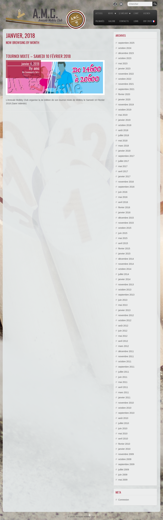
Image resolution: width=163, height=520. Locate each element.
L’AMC (136, 13)
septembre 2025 (126, 43)
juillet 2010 (123, 423)
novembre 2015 (126, 223)
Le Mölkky (123, 13)
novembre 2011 (126, 356)
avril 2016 (123, 202)
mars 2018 (123, 145)
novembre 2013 (126, 284)
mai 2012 (123, 336)
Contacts (124, 21)
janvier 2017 (124, 176)
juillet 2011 (123, 372)
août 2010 (123, 418)
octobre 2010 (124, 408)
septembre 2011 (126, 366)
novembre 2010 (126, 402)
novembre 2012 (126, 315)
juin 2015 (122, 233)
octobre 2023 (124, 58)
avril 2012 (123, 341)
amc (36, 68)
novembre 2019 (126, 104)
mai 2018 (123, 140)
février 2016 (124, 207)
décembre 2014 (126, 259)
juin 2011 (122, 377)
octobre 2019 (124, 109)
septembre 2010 (126, 413)
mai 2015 (123, 238)
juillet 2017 (123, 161)
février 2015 (124, 248)
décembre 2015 (126, 217)
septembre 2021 (126, 89)
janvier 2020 (124, 99)
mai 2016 (123, 197)
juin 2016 (122, 192)
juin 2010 (122, 428)
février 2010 (124, 444)
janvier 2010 (124, 449)
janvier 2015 (124, 253)
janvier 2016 (124, 212)
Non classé (35, 75)
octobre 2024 (124, 48)
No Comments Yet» (30, 72)
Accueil (99, 13)
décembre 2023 (126, 53)
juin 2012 (122, 330)
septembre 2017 (126, 156)
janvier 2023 (124, 68)
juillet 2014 (123, 274)
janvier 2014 (124, 279)
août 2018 (123, 130)
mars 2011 (123, 392)
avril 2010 (123, 438)
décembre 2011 (126, 351)
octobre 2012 (124, 320)
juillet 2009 (123, 469)
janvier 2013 (124, 310)
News (110, 13)
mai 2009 (123, 479)
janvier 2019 (124, 120)
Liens (136, 21)
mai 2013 (123, 305)
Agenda (146, 13)
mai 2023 (123, 63)
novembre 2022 (126, 74)
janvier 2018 (124, 150)
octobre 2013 (124, 289)
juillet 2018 (123, 135)
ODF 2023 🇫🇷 (149, 21)
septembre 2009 (126, 464)
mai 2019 (123, 115)
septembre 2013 (126, 294)
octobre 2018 (124, 125)
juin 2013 (122, 300)
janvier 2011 (124, 397)
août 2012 (123, 325)
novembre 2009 (126, 454)
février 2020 (124, 94)
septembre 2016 (126, 186)
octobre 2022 (124, 79)
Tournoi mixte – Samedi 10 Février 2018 (38, 56)
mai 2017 (123, 166)
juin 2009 (122, 474)
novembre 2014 (126, 264)
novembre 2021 (126, 84)
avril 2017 (123, 171)
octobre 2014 (124, 269)
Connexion (123, 499)
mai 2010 (123, 433)
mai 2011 (123, 382)
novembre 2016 (126, 181)
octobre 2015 (124, 228)
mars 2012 (123, 346)
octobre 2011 (124, 361)
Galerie (111, 21)
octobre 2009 (124, 459)
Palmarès (100, 21)
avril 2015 (123, 243)
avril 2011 (123, 387)
